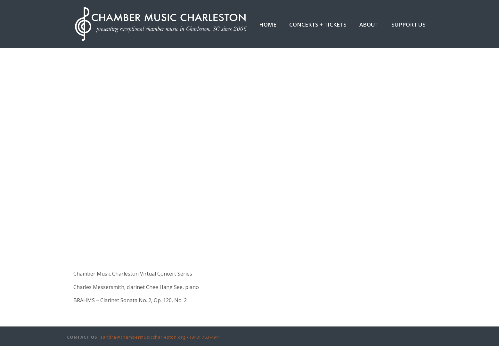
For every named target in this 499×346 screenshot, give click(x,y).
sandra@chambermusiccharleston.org (142, 337)
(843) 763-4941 (205, 337)
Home (267, 24)
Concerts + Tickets (318, 24)
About (369, 24)
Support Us (408, 24)
